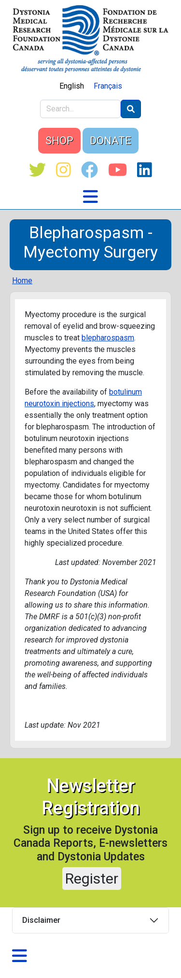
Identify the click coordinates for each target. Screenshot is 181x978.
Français (108, 86)
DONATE (110, 141)
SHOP (59, 141)
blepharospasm (108, 337)
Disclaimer (41, 920)
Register (91, 878)
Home (22, 280)
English (71, 86)
